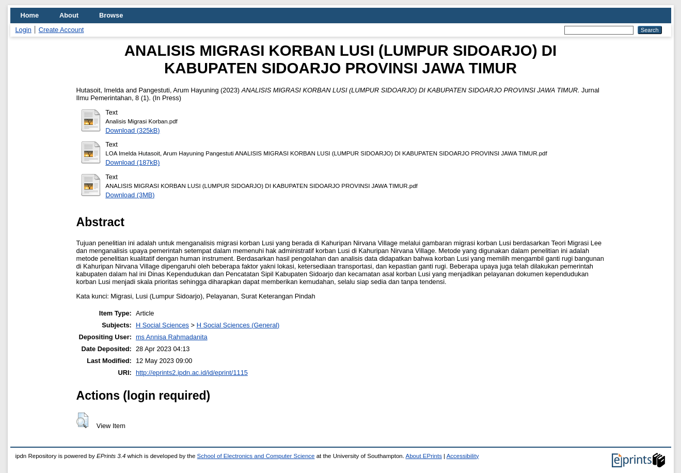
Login (23, 30)
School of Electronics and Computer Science (256, 456)
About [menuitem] (68, 15)
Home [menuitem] (30, 15)
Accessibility (463, 456)
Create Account (61, 30)
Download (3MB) (129, 195)
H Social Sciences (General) (238, 325)
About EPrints (423, 456)
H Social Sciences (162, 325)
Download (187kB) (132, 162)
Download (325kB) (132, 130)
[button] (82, 420)
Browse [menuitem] (111, 15)
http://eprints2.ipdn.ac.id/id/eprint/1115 (192, 372)
